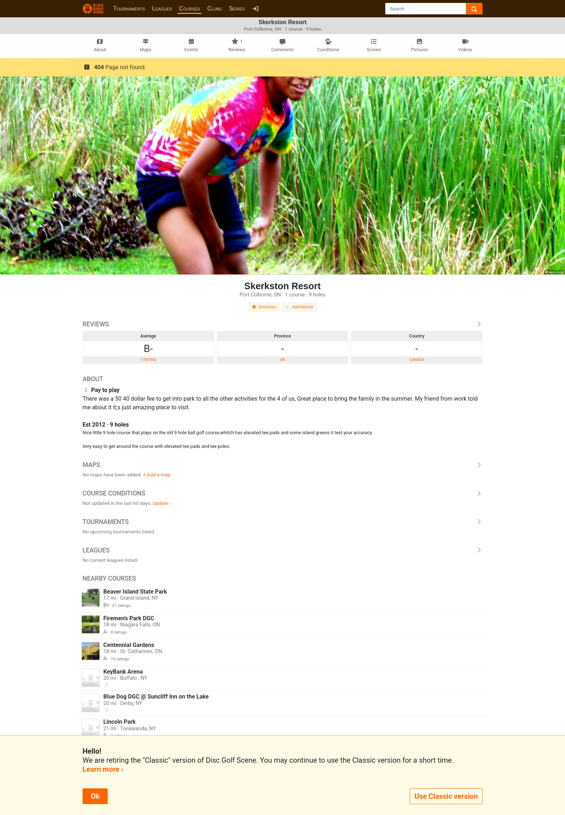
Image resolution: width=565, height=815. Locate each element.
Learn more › (103, 769)
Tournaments (129, 8)
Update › (161, 503)
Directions (264, 307)
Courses (189, 8)
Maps (282, 464)
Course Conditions (282, 493)
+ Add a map (156, 474)
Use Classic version (446, 796)
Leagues (162, 8)
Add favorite (299, 307)
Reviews (282, 324)
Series (237, 8)
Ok (95, 796)
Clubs (214, 8)
